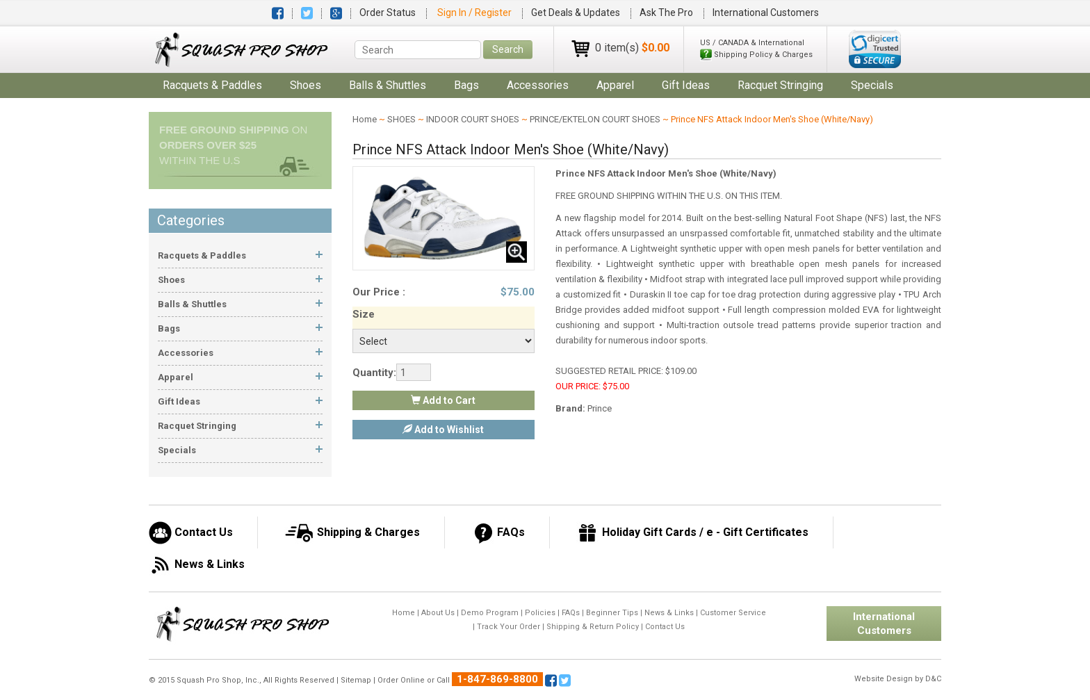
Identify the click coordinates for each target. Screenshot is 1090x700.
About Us (438, 612)
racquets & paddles (212, 85)
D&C (933, 678)
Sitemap (356, 680)
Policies (540, 612)
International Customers (766, 12)
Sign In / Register (475, 12)
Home (364, 119)
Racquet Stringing (780, 85)
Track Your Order (508, 626)
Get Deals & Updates (575, 12)
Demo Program (490, 612)
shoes (305, 85)
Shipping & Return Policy (592, 626)
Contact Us (665, 626)
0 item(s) (632, 47)
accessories (538, 85)
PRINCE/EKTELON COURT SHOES (595, 119)
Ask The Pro (666, 12)
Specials (872, 85)
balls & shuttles (387, 85)
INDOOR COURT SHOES (472, 119)
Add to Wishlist (443, 429)
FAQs (571, 612)
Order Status (387, 12)
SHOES (401, 119)
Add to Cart (443, 400)
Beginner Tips (612, 612)
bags (466, 85)
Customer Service (733, 612)
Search (507, 49)
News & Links (669, 612)
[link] (875, 49)
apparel (615, 85)
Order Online (401, 680)
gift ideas (686, 85)
